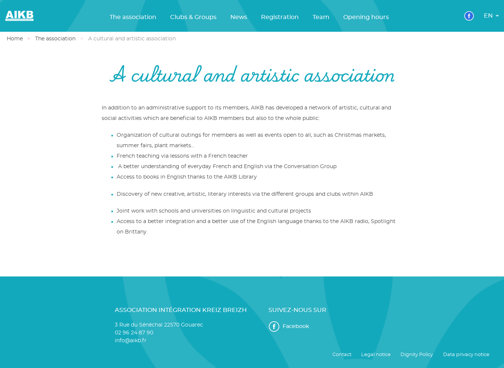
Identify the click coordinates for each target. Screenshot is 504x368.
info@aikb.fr (131, 340)
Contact (341, 354)
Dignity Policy (416, 354)
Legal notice (376, 354)
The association (55, 38)
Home (14, 38)
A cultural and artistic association (131, 38)
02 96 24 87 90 (134, 332)
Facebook (288, 326)
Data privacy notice (466, 354)
